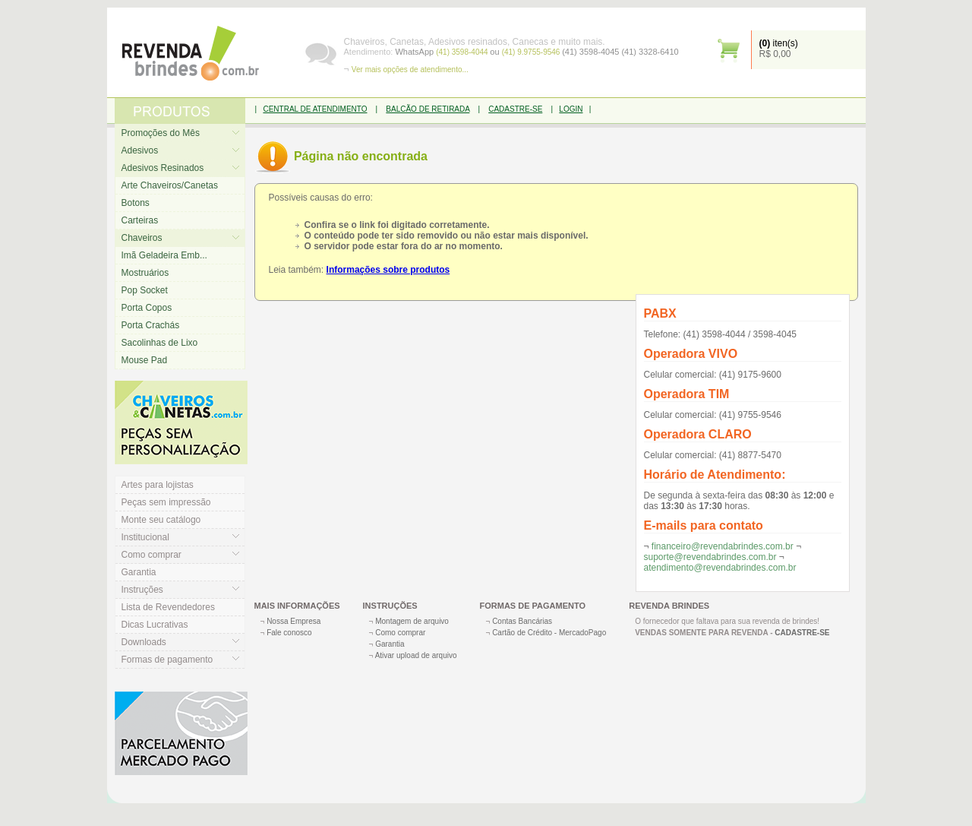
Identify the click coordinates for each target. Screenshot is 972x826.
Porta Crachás (151, 325)
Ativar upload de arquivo (416, 655)
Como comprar (151, 554)
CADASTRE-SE (515, 109)
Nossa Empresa (293, 621)
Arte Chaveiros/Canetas (170, 185)
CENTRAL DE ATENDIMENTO (315, 109)
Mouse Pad (145, 360)
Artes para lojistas (158, 484)
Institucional (145, 537)
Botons (136, 203)
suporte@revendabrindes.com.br (710, 557)
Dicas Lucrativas (155, 624)
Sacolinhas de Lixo (160, 342)
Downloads (144, 642)
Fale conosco (289, 632)
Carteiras (140, 220)
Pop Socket (145, 290)
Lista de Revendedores (168, 607)
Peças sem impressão (166, 502)
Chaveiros (142, 238)
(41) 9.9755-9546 (532, 52)
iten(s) (778, 43)
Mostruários (145, 272)
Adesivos (140, 150)
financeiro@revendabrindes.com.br (723, 546)
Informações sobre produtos (388, 269)
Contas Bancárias (522, 621)
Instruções (142, 589)
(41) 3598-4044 (463, 52)
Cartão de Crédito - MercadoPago (549, 632)
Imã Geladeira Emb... (164, 255)
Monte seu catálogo (161, 519)
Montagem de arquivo (412, 621)
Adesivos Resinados (163, 168)
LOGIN (570, 109)
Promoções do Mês (161, 133)
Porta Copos (147, 307)
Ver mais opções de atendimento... (410, 69)
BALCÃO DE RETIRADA (427, 109)
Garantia (139, 572)
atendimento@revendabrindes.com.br (720, 567)
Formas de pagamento (167, 659)
